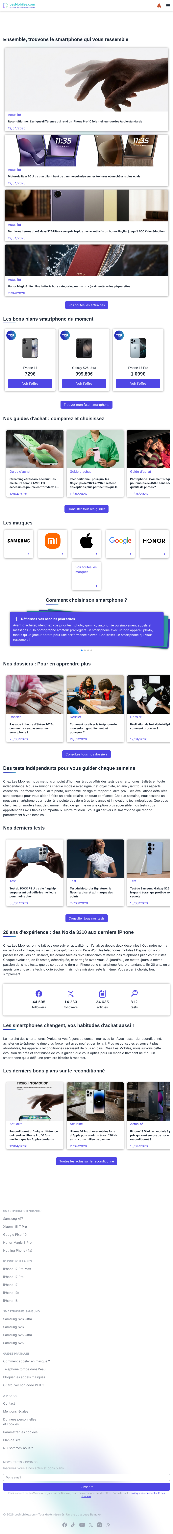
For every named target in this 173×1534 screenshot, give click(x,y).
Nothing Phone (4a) (17, 1250)
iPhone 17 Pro (13, 1277)
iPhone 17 (10, 1285)
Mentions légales (15, 1411)
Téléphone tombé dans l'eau (24, 1369)
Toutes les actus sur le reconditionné (86, 1161)
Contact (9, 1403)
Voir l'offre (30, 383)
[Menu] (168, 5)
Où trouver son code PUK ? (23, 1385)
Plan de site (11, 1440)
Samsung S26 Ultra (17, 1319)
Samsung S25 (13, 1343)
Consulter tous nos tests (87, 918)
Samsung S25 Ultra (17, 1335)
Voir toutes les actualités (86, 305)
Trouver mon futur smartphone (86, 405)
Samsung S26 (13, 1327)
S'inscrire (86, 1487)
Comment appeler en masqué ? (26, 1361)
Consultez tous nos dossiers (86, 754)
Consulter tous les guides (86, 509)
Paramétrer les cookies (20, 1432)
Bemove (95, 1514)
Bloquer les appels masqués (24, 1377)
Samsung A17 (13, 1219)
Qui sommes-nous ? (18, 1448)
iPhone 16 (10, 1301)
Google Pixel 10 (15, 1235)
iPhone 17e (11, 1293)
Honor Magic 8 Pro (17, 1242)
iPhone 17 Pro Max (17, 1269)
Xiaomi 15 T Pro (15, 1227)
